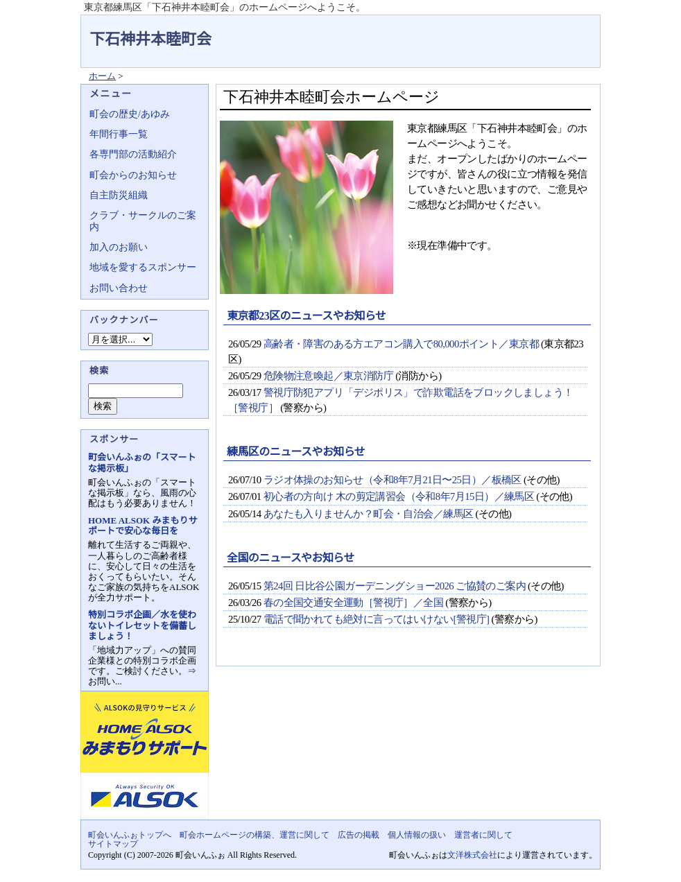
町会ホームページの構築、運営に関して (254, 835)
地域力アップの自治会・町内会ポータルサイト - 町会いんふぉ (549, 30)
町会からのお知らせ (133, 175)
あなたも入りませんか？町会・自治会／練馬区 (369, 513)
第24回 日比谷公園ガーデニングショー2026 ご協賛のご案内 (395, 585)
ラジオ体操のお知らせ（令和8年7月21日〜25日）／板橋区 (392, 479)
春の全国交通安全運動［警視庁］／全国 (353, 602)
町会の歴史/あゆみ (129, 114)
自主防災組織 (118, 195)
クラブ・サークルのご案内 (142, 221)
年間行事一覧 (118, 134)
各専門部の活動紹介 (133, 154)
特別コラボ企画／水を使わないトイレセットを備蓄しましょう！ (142, 625)
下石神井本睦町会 (150, 39)
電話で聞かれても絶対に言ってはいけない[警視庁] (377, 619)
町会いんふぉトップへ (129, 835)
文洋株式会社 (472, 855)
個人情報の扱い (417, 835)
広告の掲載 (358, 835)
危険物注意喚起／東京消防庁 (328, 375)
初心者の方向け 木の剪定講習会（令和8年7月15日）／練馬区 (399, 496)
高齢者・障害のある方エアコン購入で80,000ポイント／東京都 (401, 343)
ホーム (102, 76)
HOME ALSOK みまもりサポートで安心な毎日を (142, 525)
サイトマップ (113, 844)
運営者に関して (483, 835)
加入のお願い (118, 247)
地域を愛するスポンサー (142, 267)
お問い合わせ (118, 288)
